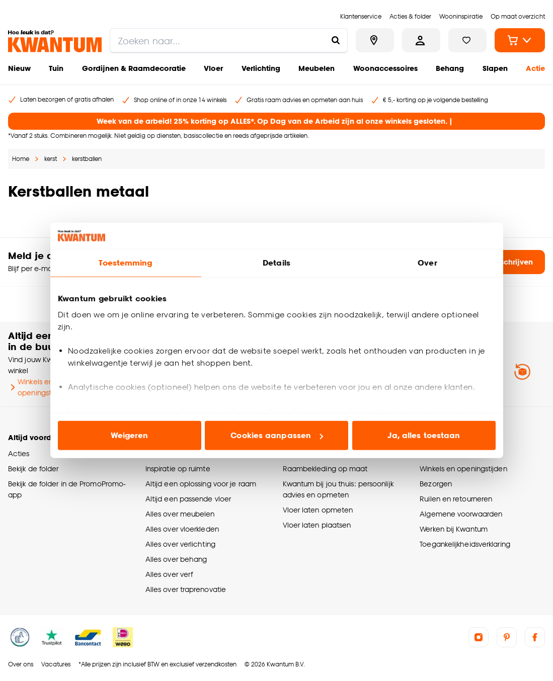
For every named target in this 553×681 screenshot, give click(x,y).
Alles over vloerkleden (182, 529)
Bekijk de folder (33, 468)
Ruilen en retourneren (456, 498)
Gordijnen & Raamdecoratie (134, 68)
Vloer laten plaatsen (317, 525)
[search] (229, 40)
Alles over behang (176, 559)
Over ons (20, 664)
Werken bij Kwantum (454, 529)
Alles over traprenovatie (185, 589)
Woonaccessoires (385, 68)
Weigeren (129, 435)
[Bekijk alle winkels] (375, 40)
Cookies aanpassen (276, 435)
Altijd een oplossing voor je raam (200, 483)
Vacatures (55, 664)
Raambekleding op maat (325, 468)
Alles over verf (169, 574)
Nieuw (19, 68)
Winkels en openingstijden (38, 387)
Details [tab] (276, 263)
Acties (19, 453)
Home (20, 158)
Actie (535, 68)
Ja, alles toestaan (423, 435)
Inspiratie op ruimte (177, 468)
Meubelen (316, 68)
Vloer (213, 68)
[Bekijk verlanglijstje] (467, 40)
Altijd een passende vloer (188, 498)
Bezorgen (436, 483)
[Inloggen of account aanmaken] (421, 40)
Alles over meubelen (180, 513)
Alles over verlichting (180, 544)
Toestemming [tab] (125, 263)
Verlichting (261, 68)
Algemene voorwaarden (461, 513)
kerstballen (87, 158)
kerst (50, 158)
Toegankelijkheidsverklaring (465, 544)
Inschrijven (506, 262)
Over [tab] (427, 263)
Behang (450, 68)
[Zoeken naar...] (336, 40)
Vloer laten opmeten (318, 509)
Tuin (56, 68)
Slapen (495, 68)
